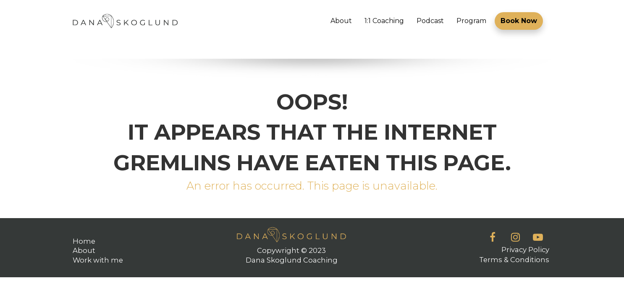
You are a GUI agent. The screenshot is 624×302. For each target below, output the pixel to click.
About (341, 21)
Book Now (519, 21)
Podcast (430, 21)
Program (471, 21)
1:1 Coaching (384, 21)
